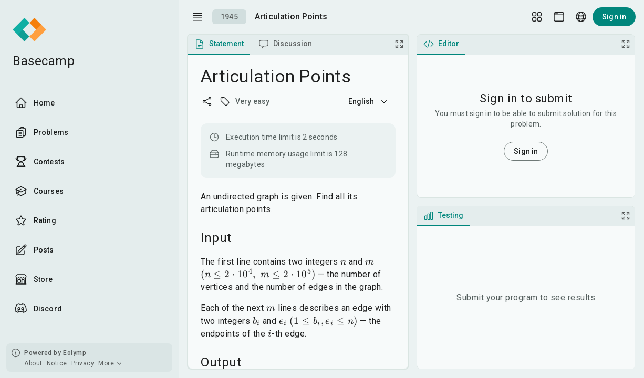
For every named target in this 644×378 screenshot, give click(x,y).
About (33, 363)
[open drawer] (197, 16)
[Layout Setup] (536, 16)
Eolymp (74, 352)
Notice (57, 363)
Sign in (614, 17)
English (368, 101)
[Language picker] (580, 16)
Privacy (83, 363)
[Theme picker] (558, 16)
